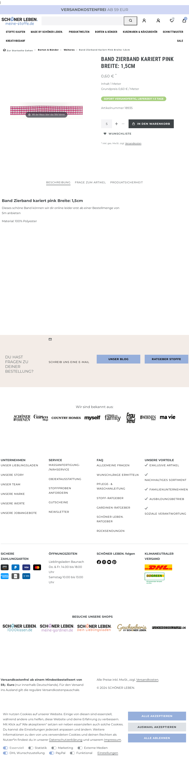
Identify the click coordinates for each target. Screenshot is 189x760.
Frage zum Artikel (90, 182)
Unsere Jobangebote (19, 513)
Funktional (84, 753)
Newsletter (59, 512)
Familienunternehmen (168, 489)
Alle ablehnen (157, 738)
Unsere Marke (13, 494)
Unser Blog (118, 359)
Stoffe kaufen (15, 32)
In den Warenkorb (151, 123)
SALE (180, 40)
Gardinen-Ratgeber (113, 507)
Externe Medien (96, 748)
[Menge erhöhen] (116, 123)
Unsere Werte (13, 503)
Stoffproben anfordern (60, 490)
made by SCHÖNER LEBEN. (47, 32)
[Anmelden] (144, 20)
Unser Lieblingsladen (19, 465)
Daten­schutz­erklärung (65, 740)
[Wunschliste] (172, 20)
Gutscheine (58, 502)
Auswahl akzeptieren (157, 727)
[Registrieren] (159, 20)
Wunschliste (117, 133)
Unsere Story (12, 475)
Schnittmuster (173, 32)
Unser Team (11, 484)
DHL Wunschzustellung (27, 753)
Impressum (112, 740)
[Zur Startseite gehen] (18, 50)
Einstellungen (107, 753)
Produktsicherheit (126, 182)
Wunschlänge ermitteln (118, 475)
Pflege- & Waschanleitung (111, 486)
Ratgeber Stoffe (166, 359)
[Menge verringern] (123, 123)
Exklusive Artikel (164, 465)
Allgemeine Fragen (113, 465)
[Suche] (130, 20)
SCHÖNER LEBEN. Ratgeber (110, 519)
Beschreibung (58, 182)
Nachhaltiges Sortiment (165, 480)
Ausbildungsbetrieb (166, 499)
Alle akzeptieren (157, 716)
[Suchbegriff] (83, 20)
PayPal (60, 753)
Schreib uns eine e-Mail (69, 362)
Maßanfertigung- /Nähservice (64, 467)
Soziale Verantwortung (165, 513)
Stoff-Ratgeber (110, 498)
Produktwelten (79, 32)
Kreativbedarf (15, 40)
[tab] (58, 183)
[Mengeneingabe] (106, 123)
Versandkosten (133, 143)
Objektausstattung (65, 479)
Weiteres (69, 50)
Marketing (65, 748)
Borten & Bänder (106, 32)
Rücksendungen (111, 531)
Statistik (41, 748)
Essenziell (17, 748)
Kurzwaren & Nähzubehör (140, 32)
